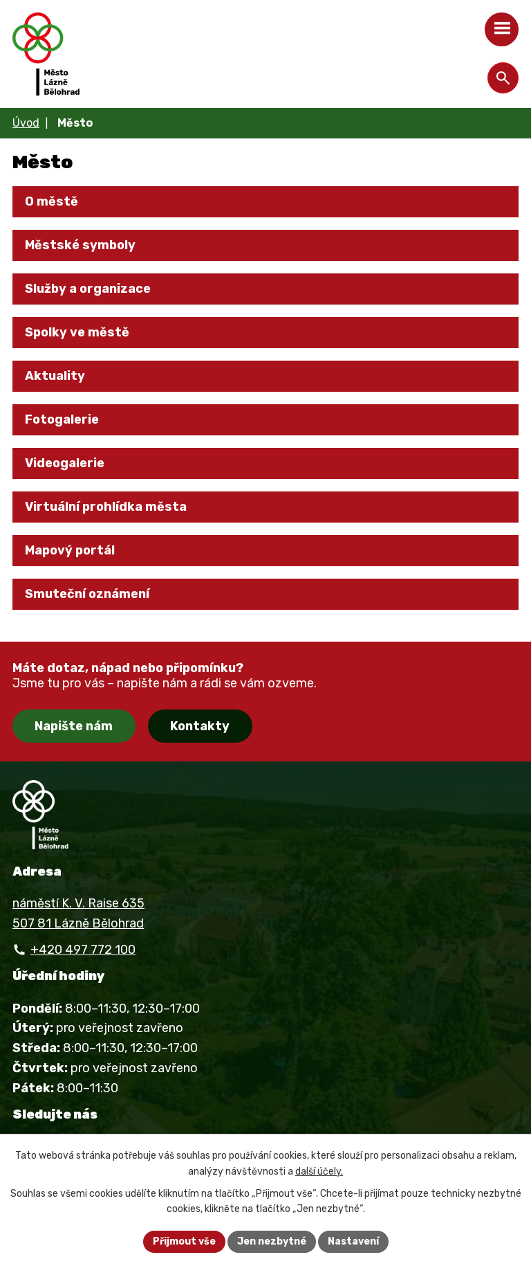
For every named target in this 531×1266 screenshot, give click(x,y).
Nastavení (353, 1241)
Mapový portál (70, 550)
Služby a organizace (88, 288)
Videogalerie (64, 463)
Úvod (25, 122)
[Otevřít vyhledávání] (503, 77)
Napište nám (74, 726)
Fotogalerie (62, 419)
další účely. (319, 1171)
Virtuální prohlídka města (106, 506)
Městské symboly (80, 245)
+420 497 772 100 (83, 949)
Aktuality (55, 375)
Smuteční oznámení (87, 594)
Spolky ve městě (77, 332)
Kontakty (200, 726)
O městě (51, 201)
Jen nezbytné (271, 1241)
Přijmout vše (184, 1241)
